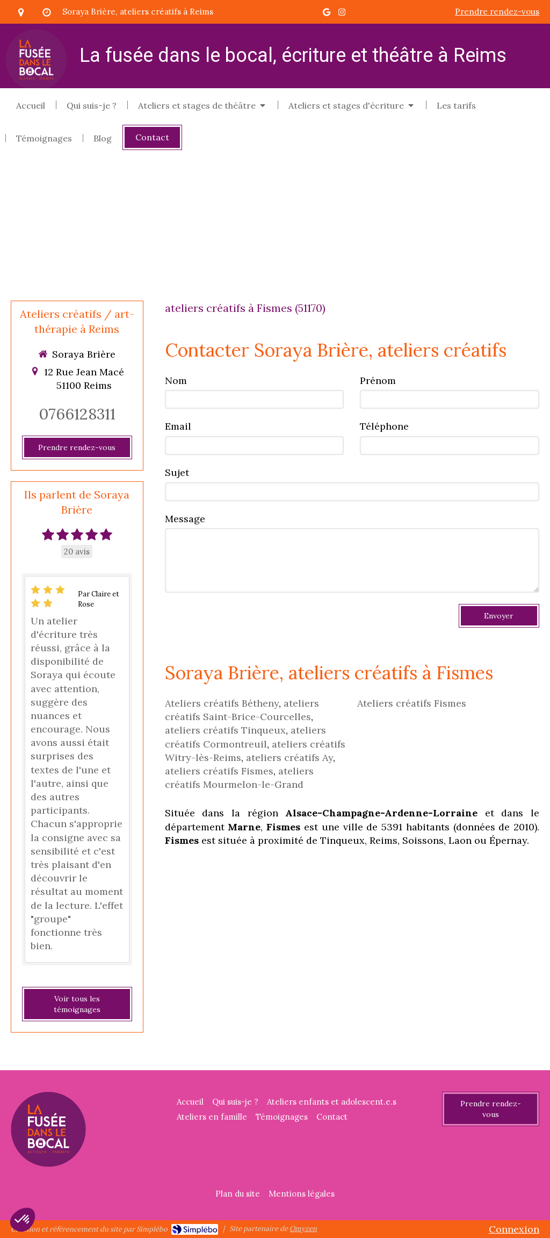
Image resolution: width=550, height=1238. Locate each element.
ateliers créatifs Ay (289, 757)
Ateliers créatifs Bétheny (222, 703)
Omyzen (303, 1228)
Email (178, 426)
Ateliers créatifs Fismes (411, 703)
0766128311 (77, 414)
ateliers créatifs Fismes (219, 771)
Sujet (177, 472)
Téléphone (384, 426)
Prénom (378, 380)
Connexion (514, 1229)
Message (185, 519)
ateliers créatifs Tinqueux (225, 730)
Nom (176, 380)
